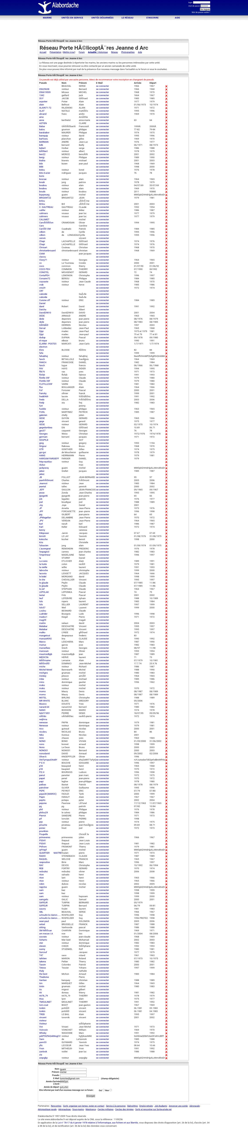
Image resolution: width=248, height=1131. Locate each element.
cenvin (42, 238)
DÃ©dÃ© (43, 325)
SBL (41, 912)
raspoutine (44, 862)
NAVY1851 (44, 713)
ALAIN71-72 (45, 107)
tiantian (43, 980)
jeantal (42, 486)
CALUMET (44, 219)
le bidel (42, 576)
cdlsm (42, 232)
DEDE (42, 315)
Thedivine (44, 977)
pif (40, 818)
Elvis (41, 350)
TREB (42, 1014)
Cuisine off (44, 300)
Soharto (43, 940)
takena (42, 961)
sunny (42, 949)
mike (41, 679)
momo (42, 691)
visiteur (43, 1020)
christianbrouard (47, 250)
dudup (42, 337)
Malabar (43, 626)
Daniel (42, 303)
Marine (47, 17)
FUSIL (42, 412)
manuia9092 (45, 638)
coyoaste (43, 281)
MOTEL (43, 697)
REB (41, 868)
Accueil (43, 52)
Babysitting (132, 1106)
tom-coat (43, 1005)
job (40, 499)
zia (40, 1054)
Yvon (41, 1048)
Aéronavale (194, 1106)
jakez (41, 471)
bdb (41, 145)
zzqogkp (43, 1057)
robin (41, 884)
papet (42, 778)
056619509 (45, 92)
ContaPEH (44, 275)
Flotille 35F (44, 381)
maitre (42, 623)
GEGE (42, 418)
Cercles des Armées (124, 1109)
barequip (43, 135)
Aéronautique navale (47, 1109)
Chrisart (43, 247)
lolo (41, 601)
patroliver (44, 787)
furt (41, 405)
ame (41, 117)
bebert (42, 148)
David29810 (45, 312)
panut (42, 775)
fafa (41, 353)
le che (42, 579)
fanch (42, 359)
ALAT (42, 111)
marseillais (44, 648)
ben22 (42, 154)
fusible (42, 409)
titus (41, 998)
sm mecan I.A (46, 933)
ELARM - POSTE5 (48, 343)
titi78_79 (43, 995)
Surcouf (43, 952)
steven (42, 946)
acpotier (43, 101)
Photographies (128, 52)
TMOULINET (45, 1002)
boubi (42, 182)
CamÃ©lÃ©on (46, 222)
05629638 (44, 89)
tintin (41, 986)
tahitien (43, 958)
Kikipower (44, 533)
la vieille (43, 567)
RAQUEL (43, 859)
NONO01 (43, 750)
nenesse (43, 722)
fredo (41, 399)
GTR (41, 449)
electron (43, 346)
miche (42, 666)
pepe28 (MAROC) (48, 794)
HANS (42, 455)
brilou (42, 201)
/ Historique (98, 52)
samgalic (43, 899)
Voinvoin (43, 1030)
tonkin (42, 1008)
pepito (42, 800)
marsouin (44, 651)
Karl (41, 527)
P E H (42, 763)
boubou (43, 185)
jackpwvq (44, 468)
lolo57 (42, 607)
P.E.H (41, 772)
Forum (82, 52)
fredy (41, 402)
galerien (43, 415)
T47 (41, 955)
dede (41, 319)
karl (41, 523)
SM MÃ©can (45, 930)
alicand (43, 114)
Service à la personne (116, 1106)
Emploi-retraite (146, 1106)
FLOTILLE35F (46, 384)
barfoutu (43, 138)
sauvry (42, 908)
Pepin (42, 797)
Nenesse (43, 725)
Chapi (42, 241)
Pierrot (42, 815)
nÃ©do (42, 716)
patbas (42, 784)
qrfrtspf (43, 849)
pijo (41, 822)
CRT (41, 291)
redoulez (43, 871)
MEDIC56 (44, 657)
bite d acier (44, 173)
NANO (42, 710)
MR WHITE (44, 700)
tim (41, 983)
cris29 (42, 288)
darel (41, 306)
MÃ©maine (45, 660)
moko (42, 685)
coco (41, 266)
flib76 (42, 371)
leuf (41, 598)
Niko (41, 735)
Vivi (41, 1026)
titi (40, 992)
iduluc (42, 464)
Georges (43, 433)
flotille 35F (44, 378)
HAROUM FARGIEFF (49, 458)
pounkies (43, 831)
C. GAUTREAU (46, 207)
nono (41, 744)
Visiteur (43, 1023)
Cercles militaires (105, 1109)
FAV (41, 368)
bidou (42, 170)
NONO (42, 741)
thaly (41, 971)
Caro (41, 225)
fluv (41, 387)
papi (41, 781)
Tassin (42, 964)
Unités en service (72, 17)
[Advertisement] (124, 8)
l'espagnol (44, 551)
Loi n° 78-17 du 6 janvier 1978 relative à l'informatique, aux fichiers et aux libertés (97, 1122)
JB (40, 477)
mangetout (44, 635)
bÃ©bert (43, 151)
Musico (43, 704)
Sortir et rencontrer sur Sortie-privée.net (153, 1109)
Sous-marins (78, 1109)
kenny (42, 530)
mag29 (42, 620)
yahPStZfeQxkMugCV (50, 1036)
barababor (44, 132)
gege (41, 421)
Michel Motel (45, 669)
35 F (41, 98)
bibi (41, 163)
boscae (43, 179)
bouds (42, 191)
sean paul (44, 921)
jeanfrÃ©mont (46, 480)
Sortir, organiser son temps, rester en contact (83, 1106)
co (40, 263)
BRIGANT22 (45, 197)
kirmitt (42, 536)
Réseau (114, 52)
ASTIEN (43, 123)
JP (40, 508)
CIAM (42, 253)
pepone (43, 803)
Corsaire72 (44, 278)
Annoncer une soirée (178, 1106)
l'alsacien (43, 545)
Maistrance (91, 1109)
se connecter (102, 86)
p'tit (41, 766)
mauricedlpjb (45, 654)
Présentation (55, 52)
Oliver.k (43, 756)
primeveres (44, 837)
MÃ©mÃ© (44, 663)
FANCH (43, 362)
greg (41, 443)
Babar (42, 126)
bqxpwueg (44, 194)
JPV (41, 520)
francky (43, 393)
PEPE (42, 790)
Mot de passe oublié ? (201, 12)
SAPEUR (43, 902)
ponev (42, 828)
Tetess (42, 967)
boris (41, 176)
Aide (177, 17)
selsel (42, 924)
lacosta (43, 573)
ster (41, 943)
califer (42, 210)
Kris (41, 542)
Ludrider (43, 614)
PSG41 (42, 840)
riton (41, 874)
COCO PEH (44, 269)
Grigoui (42, 446)
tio (40, 989)
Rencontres (56, 1106)
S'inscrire (152, 17)
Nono (42, 747)
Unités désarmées (102, 17)
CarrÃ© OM (45, 229)
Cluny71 (43, 260)
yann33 (43, 1042)
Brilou (42, 204)
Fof (41, 390)
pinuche (43, 825)
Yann (41, 1039)
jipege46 (43, 496)
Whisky (42, 1033)
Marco (42, 641)
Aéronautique (64, 1109)
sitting (42, 927)
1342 (41, 95)
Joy (41, 505)
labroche (43, 570)
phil (41, 809)
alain (41, 104)
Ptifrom (43, 846)
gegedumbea (45, 427)
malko (42, 632)
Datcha (42, 309)
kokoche (43, 539)
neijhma (43, 719)
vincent (43, 1017)
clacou (42, 256)
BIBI (41, 166)
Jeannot (43, 483)
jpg (40, 514)
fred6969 (43, 396)
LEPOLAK (44, 592)
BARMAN (44, 142)
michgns (43, 672)
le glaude (43, 582)
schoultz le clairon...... (50, 915)
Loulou (42, 610)
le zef (42, 589)
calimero (43, 213)
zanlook (43, 1051)
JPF (41, 511)
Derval (42, 328)
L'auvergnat (45, 548)
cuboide (43, 294)
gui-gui (42, 452)
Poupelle (43, 834)
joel (41, 502)
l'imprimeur (44, 555)
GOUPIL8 (43, 440)
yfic (41, 1045)
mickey (42, 676)
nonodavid (44, 753)
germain (43, 437)
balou (42, 129)
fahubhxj (43, 356)
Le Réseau (127, 17)
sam (41, 890)
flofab (42, 374)
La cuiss (43, 561)
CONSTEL (44, 272)
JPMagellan (45, 517)
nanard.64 (44, 707)
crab (41, 284)
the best (43, 974)
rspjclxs (43, 887)
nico (41, 728)
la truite (43, 564)
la (40, 558)
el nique (43, 340)
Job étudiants (161, 1106)
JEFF (41, 489)
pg (40, 806)
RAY (41, 865)
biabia (42, 160)
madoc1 (43, 617)
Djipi (41, 331)
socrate (43, 936)
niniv (41, 738)
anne (41, 120)
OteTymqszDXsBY (48, 759)
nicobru (43, 731)
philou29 (43, 812)
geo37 (42, 430)
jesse (41, 492)
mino (41, 682)
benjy (42, 157)
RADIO (42, 856)
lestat (42, 595)
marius (42, 645)
